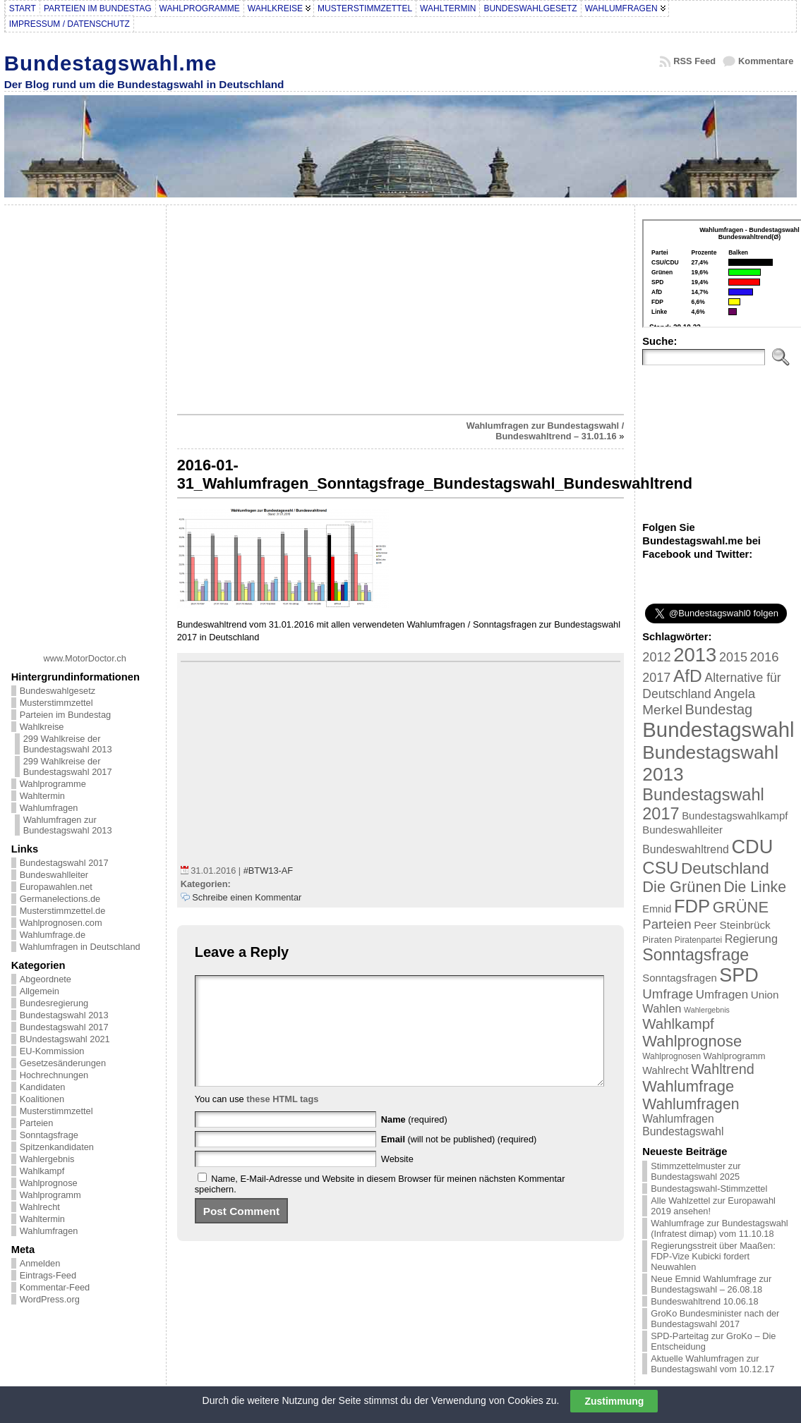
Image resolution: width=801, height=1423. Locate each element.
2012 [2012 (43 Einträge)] (656, 657)
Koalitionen (42, 1099)
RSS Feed (694, 61)
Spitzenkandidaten (57, 1147)
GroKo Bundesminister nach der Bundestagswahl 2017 (715, 1318)
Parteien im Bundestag (65, 714)
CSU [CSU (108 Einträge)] (660, 867)
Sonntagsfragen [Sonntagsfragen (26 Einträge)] (679, 978)
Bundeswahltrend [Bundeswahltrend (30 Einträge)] (685, 849)
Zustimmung (614, 1401)
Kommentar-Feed (55, 1287)
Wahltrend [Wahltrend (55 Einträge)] (722, 1069)
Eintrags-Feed (48, 1275)
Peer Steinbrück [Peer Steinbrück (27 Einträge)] (732, 925)
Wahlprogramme (53, 783)
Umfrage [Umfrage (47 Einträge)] (667, 994)
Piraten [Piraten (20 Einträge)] (657, 939)
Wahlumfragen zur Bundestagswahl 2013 (67, 825)
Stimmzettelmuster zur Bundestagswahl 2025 (695, 1171)
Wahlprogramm (50, 1195)
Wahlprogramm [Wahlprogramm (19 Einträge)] (735, 1056)
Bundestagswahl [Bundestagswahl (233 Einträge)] (718, 729)
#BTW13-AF (268, 870)
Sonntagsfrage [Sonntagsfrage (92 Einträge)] (695, 955)
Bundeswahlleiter (54, 874)
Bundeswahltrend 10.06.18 (704, 1301)
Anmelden (40, 1263)
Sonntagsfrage (49, 1135)
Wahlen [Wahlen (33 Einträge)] (661, 1008)
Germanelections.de (60, 898)
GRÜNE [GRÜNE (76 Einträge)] (741, 907)
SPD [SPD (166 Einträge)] (739, 975)
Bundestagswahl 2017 (64, 862)
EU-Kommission (52, 1051)
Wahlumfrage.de (52, 934)
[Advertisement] (84, 423)
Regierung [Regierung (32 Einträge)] (751, 938)
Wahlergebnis (47, 1159)
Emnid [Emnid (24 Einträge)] (656, 909)
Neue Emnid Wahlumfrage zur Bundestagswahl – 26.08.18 (711, 1284)
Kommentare (765, 61)
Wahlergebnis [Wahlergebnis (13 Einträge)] (707, 1010)
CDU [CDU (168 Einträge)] (752, 846)
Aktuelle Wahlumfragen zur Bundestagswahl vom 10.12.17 (712, 1363)
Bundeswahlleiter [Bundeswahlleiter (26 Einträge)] (682, 830)
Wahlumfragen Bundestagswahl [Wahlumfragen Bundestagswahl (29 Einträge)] (682, 1125)
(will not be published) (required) (459, 1160)
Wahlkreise (42, 726)
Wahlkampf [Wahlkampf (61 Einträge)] (677, 1023)
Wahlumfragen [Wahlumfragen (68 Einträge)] (690, 1104)
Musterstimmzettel (56, 702)
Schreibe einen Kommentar (246, 897)
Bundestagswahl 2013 (64, 1015)
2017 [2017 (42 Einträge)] (656, 678)
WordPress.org (50, 1299)
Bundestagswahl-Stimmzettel (709, 1188)
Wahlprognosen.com (61, 922)
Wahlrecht (40, 1207)
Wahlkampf (42, 1171)
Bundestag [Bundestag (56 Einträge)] (719, 709)
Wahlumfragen (49, 807)
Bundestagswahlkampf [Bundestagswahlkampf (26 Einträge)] (735, 816)
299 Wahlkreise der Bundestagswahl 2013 (67, 744)
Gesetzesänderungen (63, 1063)
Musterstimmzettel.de (63, 910)
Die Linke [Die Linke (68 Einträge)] (754, 887)
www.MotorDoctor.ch (85, 658)
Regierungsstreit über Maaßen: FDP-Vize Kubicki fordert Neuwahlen (713, 1256)
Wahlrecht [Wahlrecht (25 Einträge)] (665, 1070)
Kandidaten (43, 1087)
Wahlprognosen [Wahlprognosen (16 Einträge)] (671, 1056)
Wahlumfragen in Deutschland (80, 946)
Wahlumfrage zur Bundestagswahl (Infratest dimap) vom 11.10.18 (719, 1228)
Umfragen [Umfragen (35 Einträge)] (722, 994)
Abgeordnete (45, 979)
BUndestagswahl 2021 (65, 1039)
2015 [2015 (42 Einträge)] (733, 657)
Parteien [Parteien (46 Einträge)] (666, 924)
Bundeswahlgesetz (57, 690)
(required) (414, 1140)
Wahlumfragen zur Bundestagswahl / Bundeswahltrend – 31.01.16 (545, 430)
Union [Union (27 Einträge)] (765, 995)
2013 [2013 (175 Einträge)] (694, 655)
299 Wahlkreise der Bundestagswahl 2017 (67, 766)
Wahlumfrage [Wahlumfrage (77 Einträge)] (688, 1086)
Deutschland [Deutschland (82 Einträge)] (725, 868)
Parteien (37, 1123)
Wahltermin (42, 795)
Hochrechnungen (54, 1075)
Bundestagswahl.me (110, 63)
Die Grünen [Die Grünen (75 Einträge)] (681, 887)
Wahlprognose (49, 1183)
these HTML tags (282, 1120)
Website (397, 1180)
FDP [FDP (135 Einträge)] (692, 906)
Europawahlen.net (56, 886)
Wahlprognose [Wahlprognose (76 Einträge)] (692, 1041)
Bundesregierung (54, 1003)
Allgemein (39, 991)
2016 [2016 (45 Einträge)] (764, 656)
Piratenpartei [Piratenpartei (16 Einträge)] (698, 940)
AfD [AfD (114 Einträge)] (687, 675)
